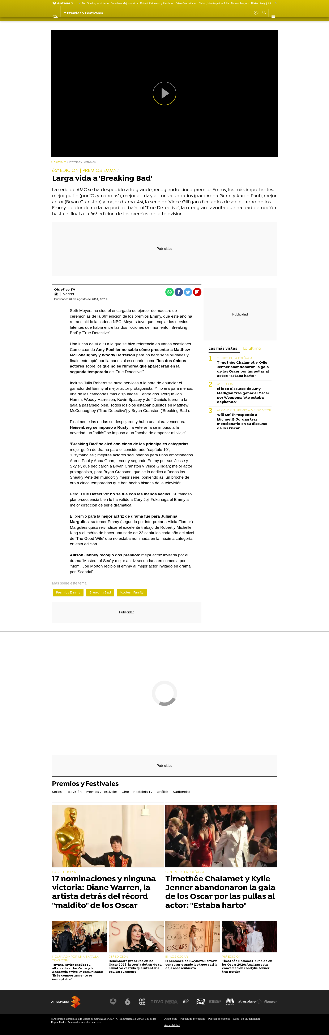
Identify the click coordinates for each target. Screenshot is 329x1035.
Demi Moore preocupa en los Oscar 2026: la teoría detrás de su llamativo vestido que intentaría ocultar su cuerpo (135, 967)
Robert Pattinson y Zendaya (157, 3)
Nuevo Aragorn (240, 3)
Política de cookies (219, 1018)
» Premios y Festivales (81, 162)
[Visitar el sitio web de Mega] (171, 1002)
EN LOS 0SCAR (176, 957)
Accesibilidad (172, 1025)
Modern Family (132, 593)
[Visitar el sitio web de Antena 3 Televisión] (113, 1002)
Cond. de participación (246, 1018)
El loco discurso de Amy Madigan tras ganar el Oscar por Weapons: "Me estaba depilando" (243, 395)
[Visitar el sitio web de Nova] (157, 1002)
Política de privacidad (192, 1018)
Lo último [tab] (252, 348)
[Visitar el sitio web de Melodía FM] (230, 1002)
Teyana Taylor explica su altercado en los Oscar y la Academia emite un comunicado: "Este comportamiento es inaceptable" (77, 972)
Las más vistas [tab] (223, 348)
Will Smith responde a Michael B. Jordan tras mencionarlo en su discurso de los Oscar (242, 421)
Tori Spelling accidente (95, 3)
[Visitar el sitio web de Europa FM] (215, 1002)
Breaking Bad (100, 593)
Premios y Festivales (104, 24)
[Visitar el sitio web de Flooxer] (270, 1002)
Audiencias (182, 24)
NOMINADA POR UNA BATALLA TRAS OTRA (75, 959)
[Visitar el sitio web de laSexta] (127, 1002)
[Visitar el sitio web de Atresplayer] (250, 1002)
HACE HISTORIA (64, 872)
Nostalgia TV (144, 24)
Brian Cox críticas (185, 3)
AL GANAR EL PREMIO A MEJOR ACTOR (244, 410)
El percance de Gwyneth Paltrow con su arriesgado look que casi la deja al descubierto (191, 965)
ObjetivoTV (58, 162)
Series (59, 24)
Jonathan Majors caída (124, 3)
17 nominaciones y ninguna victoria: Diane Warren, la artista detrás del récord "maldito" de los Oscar (104, 892)
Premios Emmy (68, 593)
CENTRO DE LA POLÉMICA (234, 358)
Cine (127, 24)
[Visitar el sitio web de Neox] (142, 1002)
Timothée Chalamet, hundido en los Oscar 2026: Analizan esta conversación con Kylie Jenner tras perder (247, 967)
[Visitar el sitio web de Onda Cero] (201, 1002)
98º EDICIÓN (225, 384)
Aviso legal (170, 1018)
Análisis (164, 24)
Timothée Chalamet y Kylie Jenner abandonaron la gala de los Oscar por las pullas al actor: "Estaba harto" (243, 369)
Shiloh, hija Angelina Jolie (213, 3)
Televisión (76, 24)
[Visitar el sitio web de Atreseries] (186, 1002)
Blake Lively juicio (261, 3)
